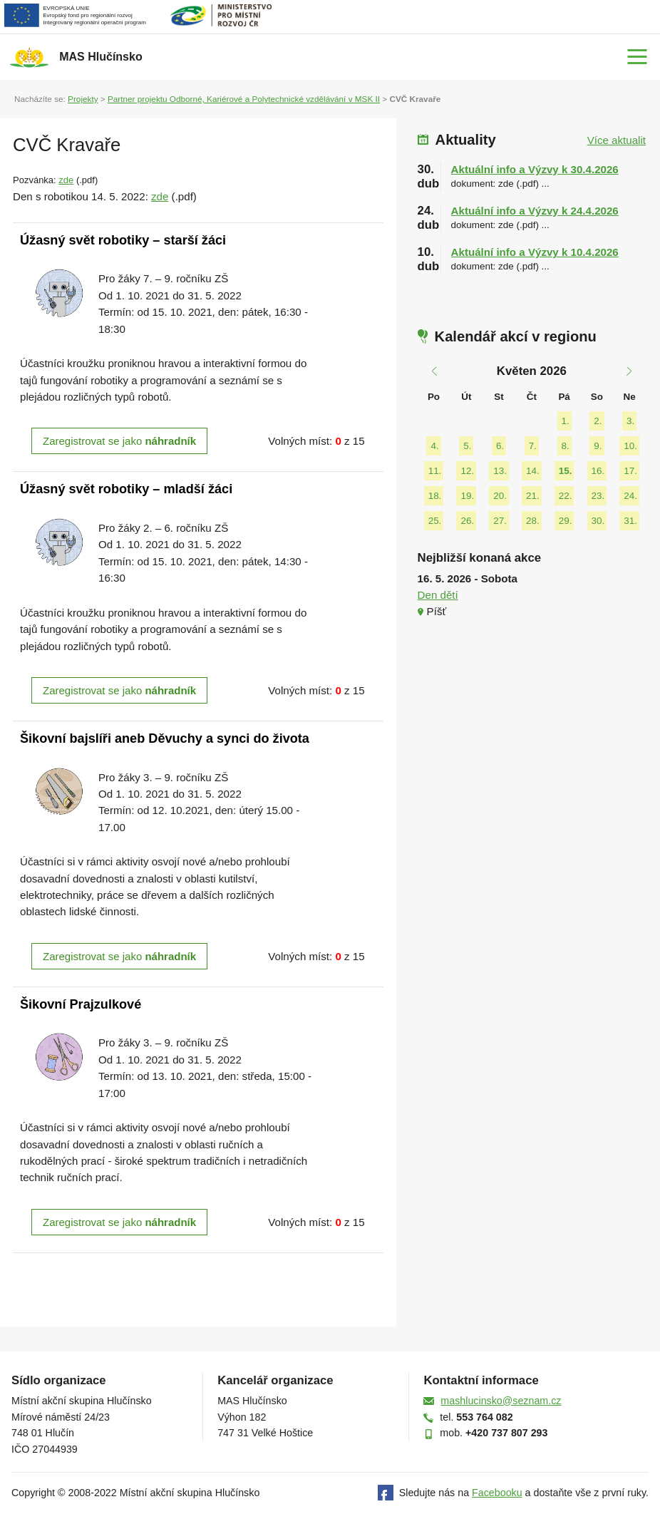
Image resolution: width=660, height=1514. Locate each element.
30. (598, 520)
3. (630, 421)
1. (565, 421)
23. (598, 495)
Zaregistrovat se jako (119, 441)
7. (533, 446)
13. (500, 470)
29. (565, 520)
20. (500, 495)
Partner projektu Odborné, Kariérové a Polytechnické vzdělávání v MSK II (244, 98)
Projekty (83, 98)
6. (500, 446)
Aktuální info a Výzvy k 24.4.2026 (535, 211)
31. (630, 520)
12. (467, 470)
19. (467, 495)
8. (565, 446)
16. (598, 470)
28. (533, 520)
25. (435, 520)
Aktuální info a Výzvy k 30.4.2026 (535, 169)
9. (598, 446)
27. (500, 520)
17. (630, 470)
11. (435, 470)
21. (533, 495)
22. (565, 495)
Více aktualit (616, 140)
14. (533, 470)
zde (65, 180)
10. (630, 446)
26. (467, 520)
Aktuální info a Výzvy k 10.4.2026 (535, 252)
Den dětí (438, 595)
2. (598, 421)
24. (630, 495)
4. (434, 446)
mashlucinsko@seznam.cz (500, 1400)
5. (467, 446)
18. (435, 495)
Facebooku (497, 1492)
